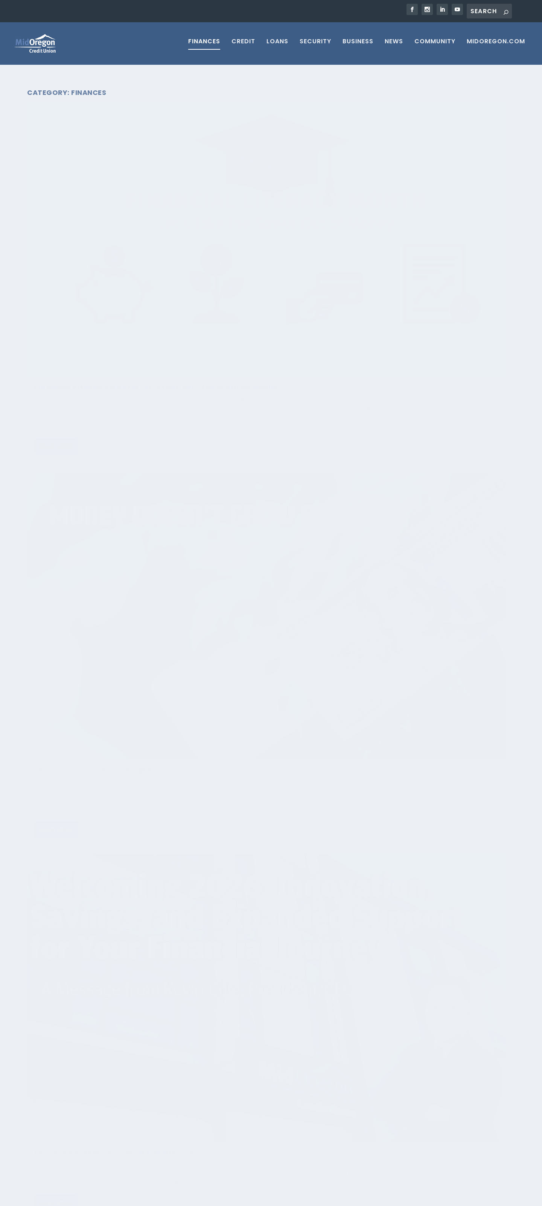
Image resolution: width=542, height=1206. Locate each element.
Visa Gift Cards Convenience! (255, 906)
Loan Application (381, 1134)
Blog (138, 473)
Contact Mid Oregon (385, 1071)
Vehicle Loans (376, 1118)
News (394, 46)
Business (358, 46)
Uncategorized (214, 472)
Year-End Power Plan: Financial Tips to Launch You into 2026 (423, 441)
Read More (56, 326)
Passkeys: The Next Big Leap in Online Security (115, 1115)
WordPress (159, 1197)
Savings (83, 228)
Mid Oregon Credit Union (69, 221)
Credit (243, 46)
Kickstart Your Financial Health (100, 873)
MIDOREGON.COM (496, 46)
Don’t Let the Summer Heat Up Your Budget (418, 642)
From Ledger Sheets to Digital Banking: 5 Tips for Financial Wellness (257, 446)
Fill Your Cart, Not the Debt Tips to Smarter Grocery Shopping (262, 710)
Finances (204, 46)
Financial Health (53, 228)
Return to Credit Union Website (422, 1197)
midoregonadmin (225, 918)
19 (481, 990)
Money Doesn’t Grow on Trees (257, 202)
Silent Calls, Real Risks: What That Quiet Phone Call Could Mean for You (116, 1057)
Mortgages (372, 1086)
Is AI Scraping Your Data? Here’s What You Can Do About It (116, 1088)
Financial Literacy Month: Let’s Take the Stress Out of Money (97, 206)
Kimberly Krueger (60, 691)
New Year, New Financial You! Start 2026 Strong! (93, 458)
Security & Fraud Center (390, 1150)
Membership (374, 1055)
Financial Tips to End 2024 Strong (428, 839)
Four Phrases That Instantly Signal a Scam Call (117, 1146)
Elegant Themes (86, 1197)
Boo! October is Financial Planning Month (86, 676)
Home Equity (374, 1102)
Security (315, 46)
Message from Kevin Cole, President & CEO (410, 206)
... (466, 990)
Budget (140, 221)
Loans (277, 46)
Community (434, 46)
